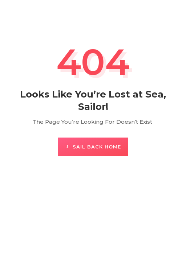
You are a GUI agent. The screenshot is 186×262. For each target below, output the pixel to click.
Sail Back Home (97, 147)
